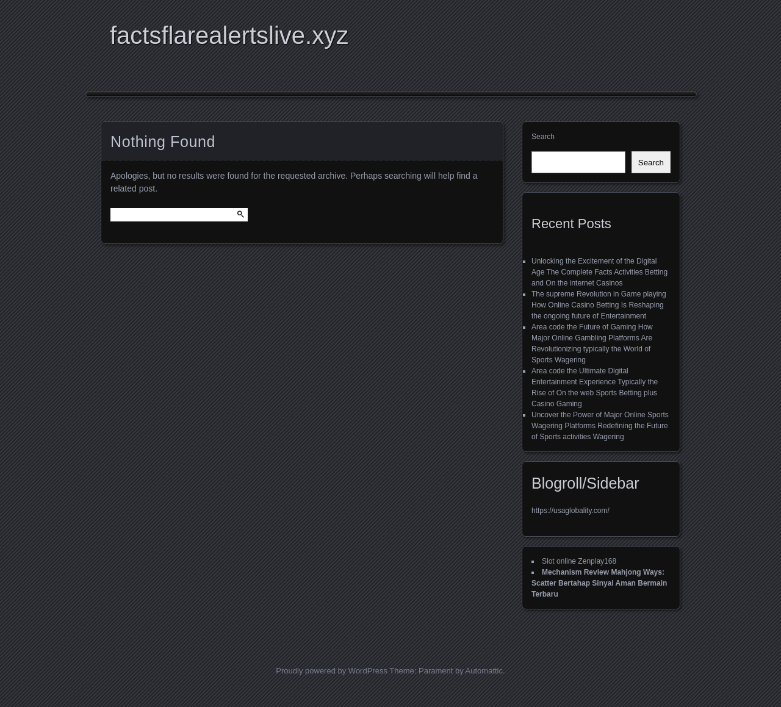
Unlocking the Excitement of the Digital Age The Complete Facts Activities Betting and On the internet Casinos (599, 272)
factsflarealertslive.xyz (229, 35)
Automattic (484, 670)
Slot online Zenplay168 (579, 561)
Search (543, 136)
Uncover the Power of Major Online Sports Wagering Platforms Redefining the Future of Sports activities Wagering (600, 426)
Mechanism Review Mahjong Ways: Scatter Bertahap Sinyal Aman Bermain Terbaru (599, 583)
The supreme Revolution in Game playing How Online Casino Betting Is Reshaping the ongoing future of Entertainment (598, 305)
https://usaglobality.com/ (570, 510)
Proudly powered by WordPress (331, 670)
